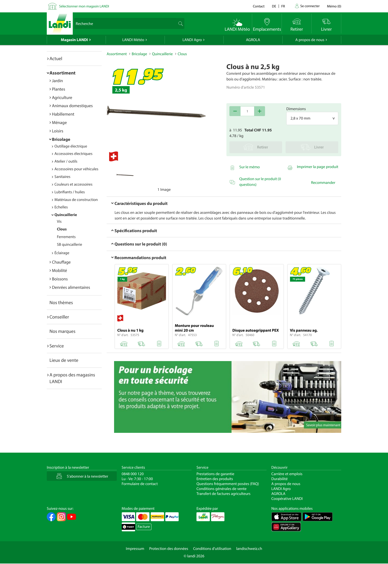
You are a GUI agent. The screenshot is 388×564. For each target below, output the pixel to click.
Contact (259, 6)
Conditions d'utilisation (212, 548)
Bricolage (61, 139)
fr (283, 6)
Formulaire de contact (140, 483)
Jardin (57, 80)
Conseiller (59, 317)
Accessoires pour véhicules (76, 169)
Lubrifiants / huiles (69, 192)
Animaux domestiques (72, 105)
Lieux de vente (63, 360)
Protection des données (168, 548)
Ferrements (66, 236)
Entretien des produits (214, 478)
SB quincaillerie (69, 244)
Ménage (59, 122)
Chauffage (61, 262)
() (334, 6)
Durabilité (279, 478)
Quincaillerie (65, 214)
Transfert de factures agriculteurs (223, 493)
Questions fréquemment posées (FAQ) (227, 483)
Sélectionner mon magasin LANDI (84, 6)
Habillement (63, 114)
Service (56, 346)
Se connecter (309, 5)
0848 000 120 (133, 473)
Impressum (135, 548)
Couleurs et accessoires (73, 184)
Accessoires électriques (73, 153)
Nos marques (62, 331)
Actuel (55, 58)
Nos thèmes (61, 302)
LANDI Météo (133, 39)
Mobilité (59, 270)
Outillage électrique (70, 146)
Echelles (61, 207)
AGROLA (253, 39)
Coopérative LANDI (287, 498)
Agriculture (62, 97)
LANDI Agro (192, 39)
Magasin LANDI (74, 39)
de (274, 6)
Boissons (60, 279)
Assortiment (62, 73)
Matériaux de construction (76, 199)
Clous (62, 229)
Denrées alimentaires (71, 287)
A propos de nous (309, 39)
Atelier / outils (65, 161)
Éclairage (61, 252)
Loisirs (57, 131)
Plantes (58, 89)
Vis (59, 221)
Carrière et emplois (287, 473)
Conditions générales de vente (221, 488)
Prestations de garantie (215, 473)
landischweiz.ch (249, 548)
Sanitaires (62, 176)
